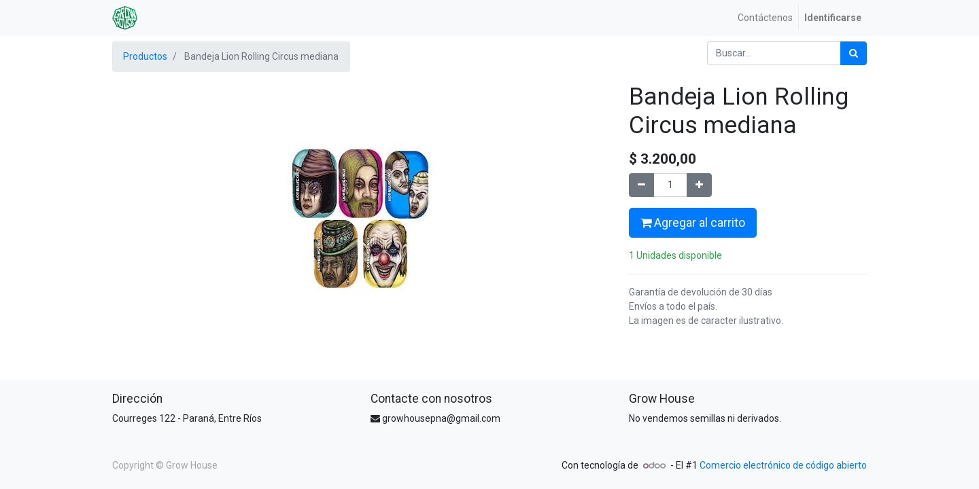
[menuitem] (765, 18)
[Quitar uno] (641, 185)
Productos (145, 56)
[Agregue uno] (699, 185)
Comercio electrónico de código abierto (783, 465)
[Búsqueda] (853, 53)
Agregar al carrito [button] (692, 223)
